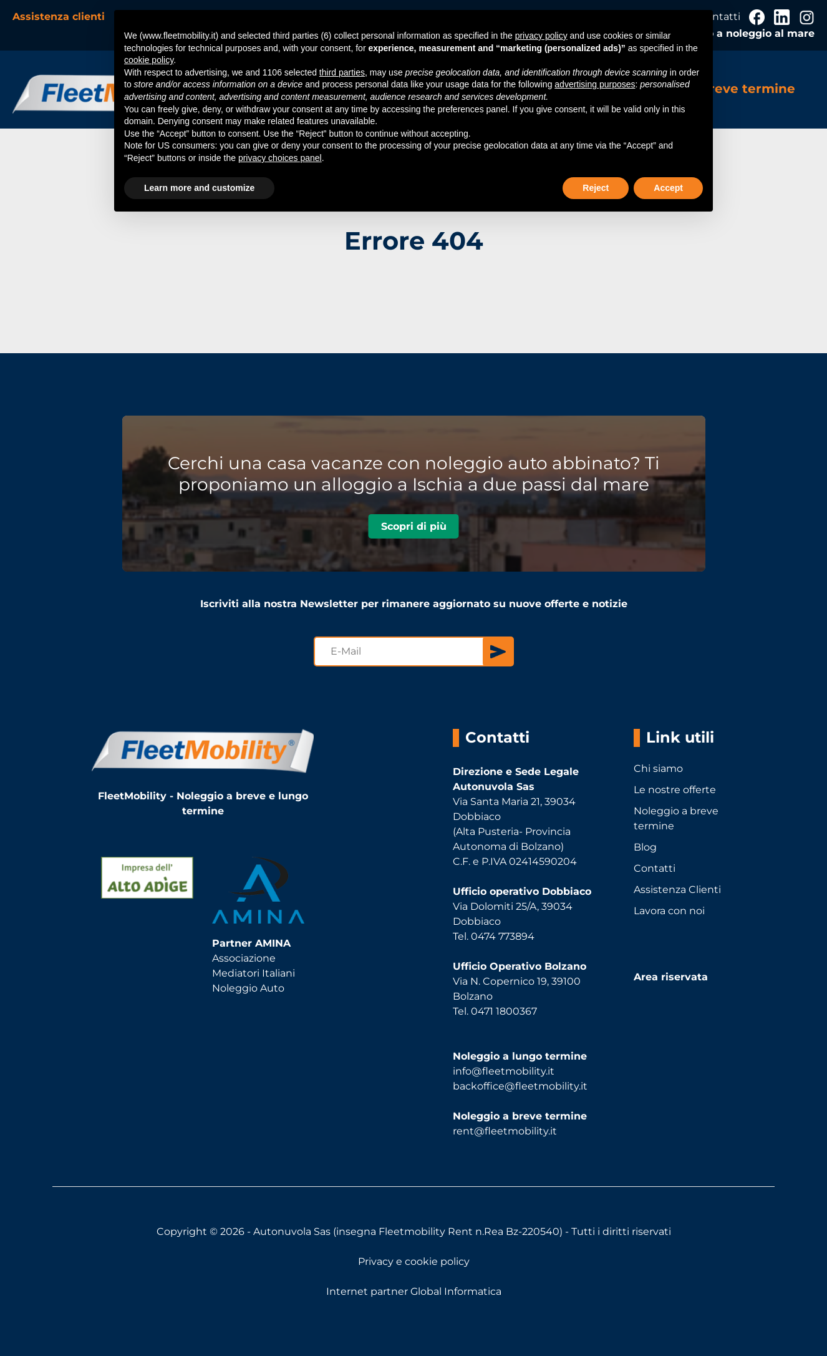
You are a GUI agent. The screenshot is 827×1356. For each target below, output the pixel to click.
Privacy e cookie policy (414, 1261)
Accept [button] (668, 188)
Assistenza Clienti (677, 889)
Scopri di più (414, 526)
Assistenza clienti (60, 16)
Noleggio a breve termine (676, 818)
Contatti (654, 868)
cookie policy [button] (148, 60)
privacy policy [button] (541, 36)
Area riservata (671, 977)
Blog (645, 847)
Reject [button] (596, 188)
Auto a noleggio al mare (752, 33)
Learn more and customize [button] (199, 188)
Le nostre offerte (675, 790)
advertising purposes (594, 84)
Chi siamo (658, 768)
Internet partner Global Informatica (413, 1291)
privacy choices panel (280, 158)
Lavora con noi (669, 911)
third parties (342, 72)
